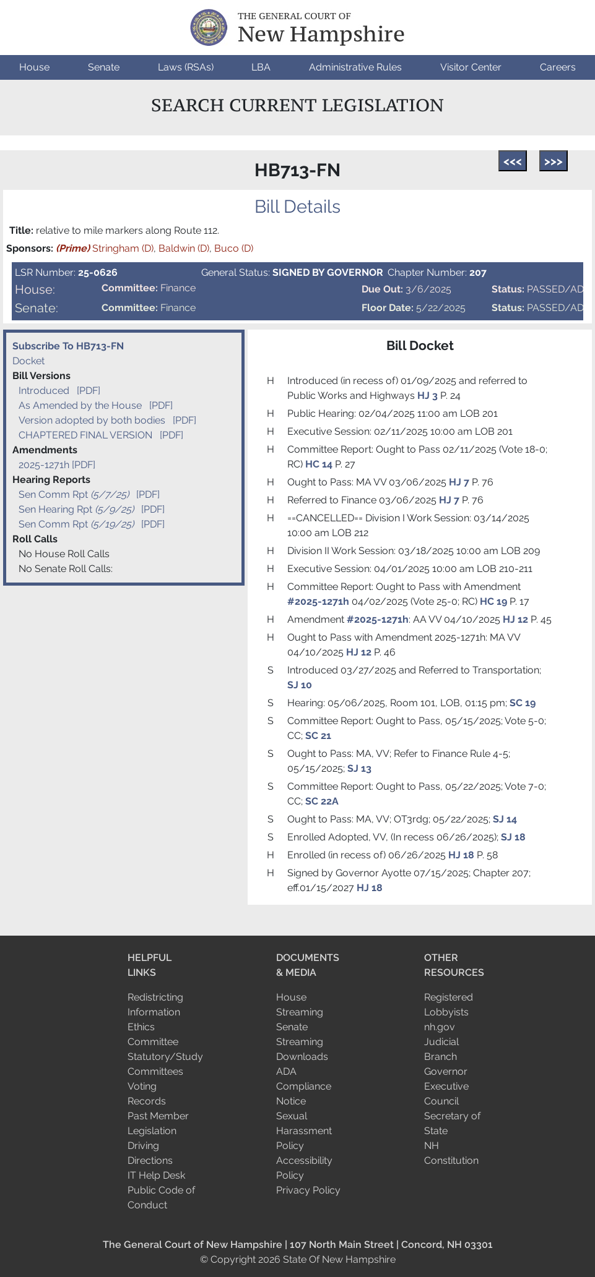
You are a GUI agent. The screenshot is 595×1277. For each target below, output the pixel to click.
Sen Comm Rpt (75, 494)
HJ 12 (515, 619)
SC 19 (523, 703)
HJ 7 (460, 482)
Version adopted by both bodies (92, 420)
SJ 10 (299, 685)
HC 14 (318, 464)
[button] (34, 67)
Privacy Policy (308, 1190)
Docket (28, 361)
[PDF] (88, 390)
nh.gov (439, 1027)
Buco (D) (233, 248)
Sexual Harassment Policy (304, 1130)
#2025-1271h (318, 601)
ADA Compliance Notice (303, 1086)
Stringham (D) (105, 248)
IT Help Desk (156, 1175)
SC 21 (318, 735)
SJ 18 (513, 837)
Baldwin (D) (184, 248)
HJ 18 (461, 855)
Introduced (44, 390)
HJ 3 (428, 395)
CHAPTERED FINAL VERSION (85, 435)
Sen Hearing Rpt (77, 509)
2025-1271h (44, 465)
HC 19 (493, 601)
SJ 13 (359, 768)
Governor (445, 1071)
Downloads (302, 1056)
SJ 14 (505, 819)
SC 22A (322, 801)
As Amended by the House (80, 405)
